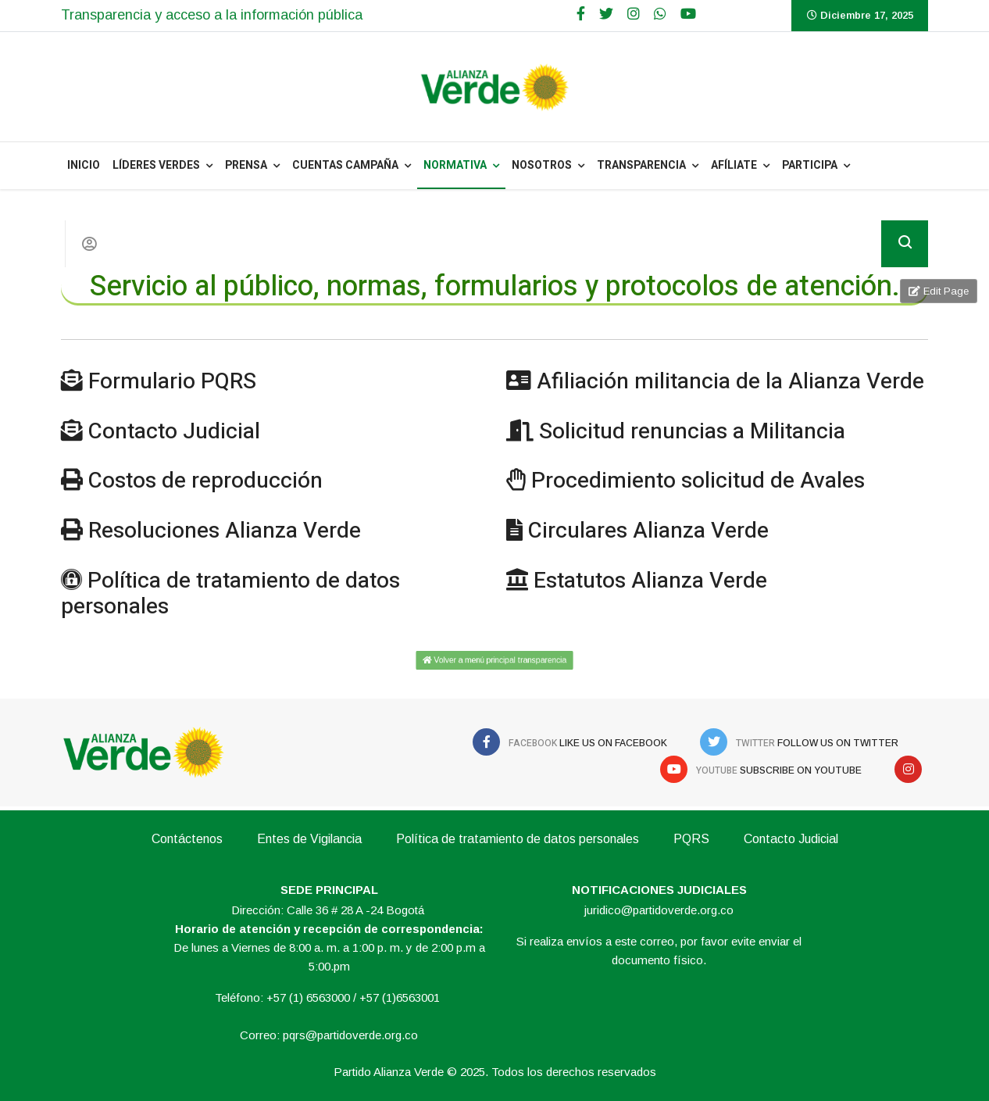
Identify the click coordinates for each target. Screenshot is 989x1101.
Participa (809, 165)
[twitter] (606, 14)
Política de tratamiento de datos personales (230, 594)
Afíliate (734, 165)
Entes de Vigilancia (309, 838)
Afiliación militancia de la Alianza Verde (730, 382)
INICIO (83, 165)
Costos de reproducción (205, 481)
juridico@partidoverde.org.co (659, 910)
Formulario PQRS (172, 382)
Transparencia (641, 165)
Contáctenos (187, 838)
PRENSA (246, 165)
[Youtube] (688, 14)
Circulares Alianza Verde (648, 531)
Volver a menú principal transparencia (494, 660)
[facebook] (581, 14)
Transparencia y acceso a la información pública (211, 15)
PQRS (691, 838)
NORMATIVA (455, 165)
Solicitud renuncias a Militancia (692, 432)
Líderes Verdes (156, 165)
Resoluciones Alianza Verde (224, 531)
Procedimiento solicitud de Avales (698, 481)
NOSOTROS (542, 165)
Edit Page (939, 291)
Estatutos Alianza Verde (650, 581)
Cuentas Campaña (345, 165)
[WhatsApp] (660, 14)
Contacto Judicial (174, 432)
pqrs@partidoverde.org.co (350, 1035)
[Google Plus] (633, 14)
